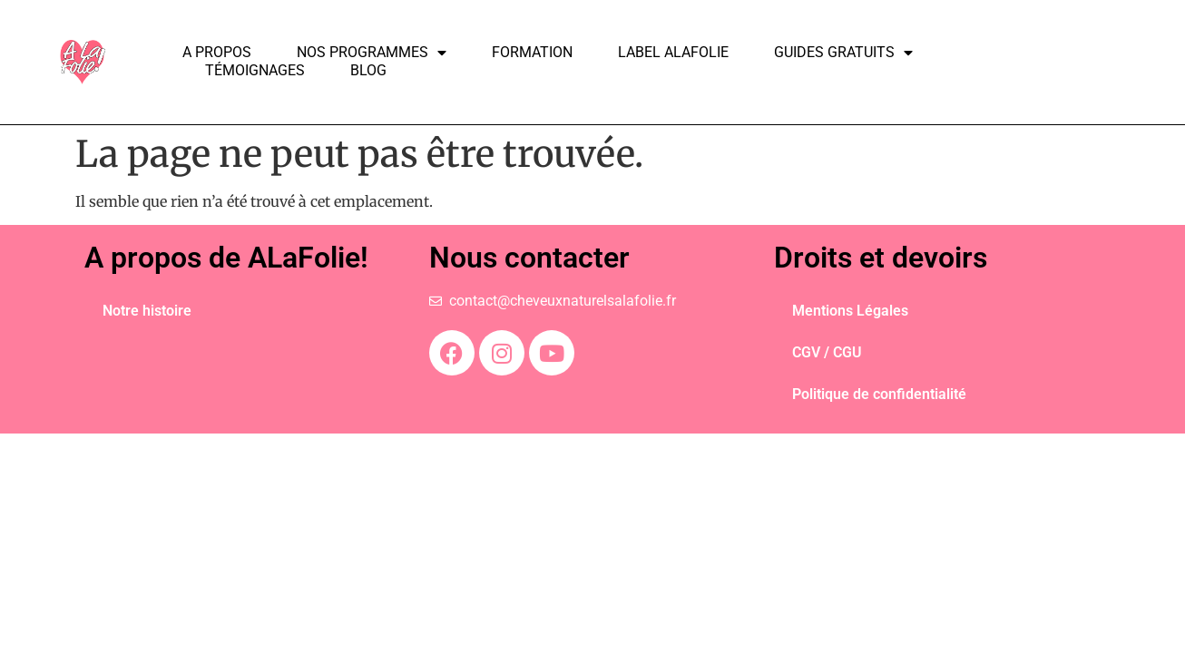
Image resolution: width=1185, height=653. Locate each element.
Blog (368, 70)
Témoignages (255, 70)
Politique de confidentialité (879, 394)
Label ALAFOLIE (673, 52)
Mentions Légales (850, 310)
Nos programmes (371, 53)
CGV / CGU (827, 352)
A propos (216, 52)
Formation (532, 52)
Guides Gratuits (843, 53)
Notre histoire (147, 310)
